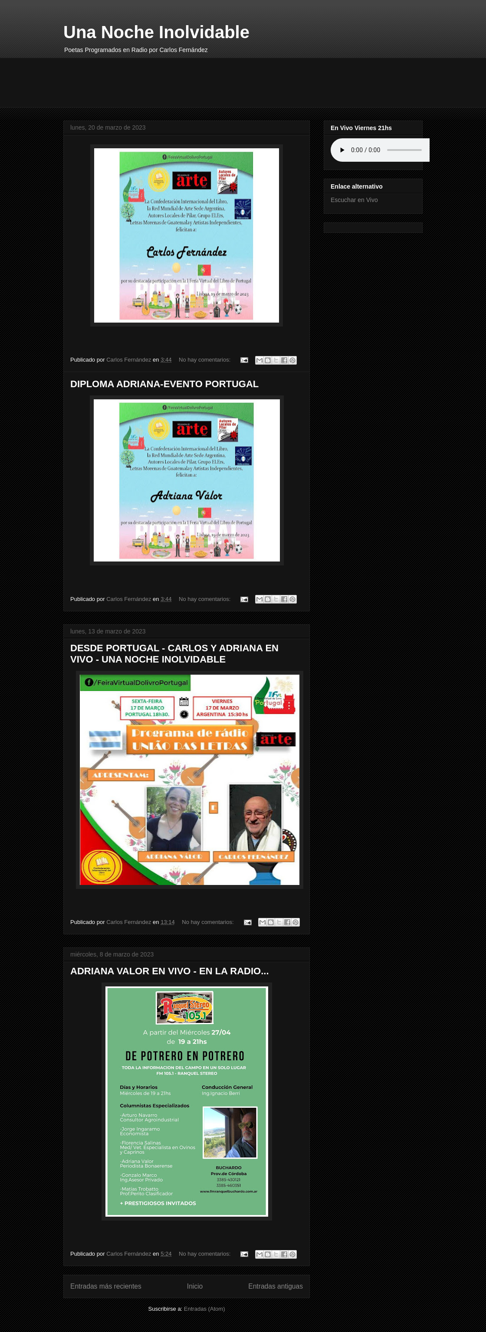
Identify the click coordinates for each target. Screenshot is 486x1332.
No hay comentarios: (205, 359)
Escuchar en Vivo (354, 199)
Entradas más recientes (105, 1286)
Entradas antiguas (275, 1286)
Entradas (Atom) (204, 1309)
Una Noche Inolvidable (156, 32)
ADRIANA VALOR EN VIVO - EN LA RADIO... (169, 971)
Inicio (195, 1286)
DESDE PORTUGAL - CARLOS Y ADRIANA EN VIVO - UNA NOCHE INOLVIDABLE (174, 654)
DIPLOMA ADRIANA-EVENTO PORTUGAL (164, 384)
